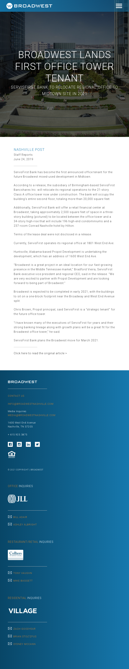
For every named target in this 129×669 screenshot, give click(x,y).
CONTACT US (16, 396)
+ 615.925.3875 (17, 434)
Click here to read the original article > (40, 353)
